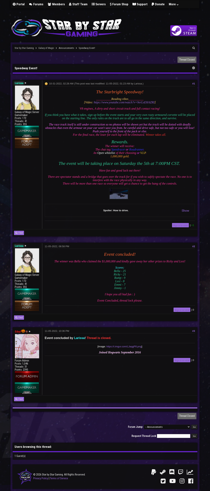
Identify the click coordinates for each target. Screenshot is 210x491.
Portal (19, 4)
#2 (193, 246)
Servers (99, 4)
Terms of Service (59, 478)
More (174, 4)
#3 (193, 331)
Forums (36, 4)
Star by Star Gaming (24, 48)
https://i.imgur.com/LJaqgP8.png (124, 346)
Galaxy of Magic (46, 48)
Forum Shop (119, 4)
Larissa (138, 83)
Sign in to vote (180, 225)
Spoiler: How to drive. (146, 210)
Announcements (66, 48)
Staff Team (78, 4)
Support (140, 4)
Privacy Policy (40, 478)
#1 (193, 83)
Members (56, 4)
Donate (158, 4)
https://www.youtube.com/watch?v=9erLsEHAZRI (124, 102)
